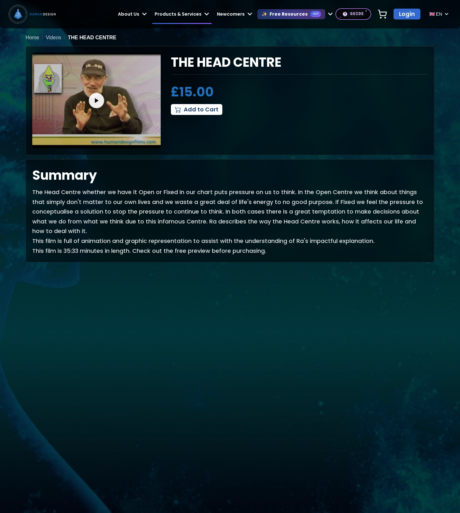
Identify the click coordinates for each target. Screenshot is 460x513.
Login (407, 14)
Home (32, 37)
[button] (96, 100)
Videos (53, 37)
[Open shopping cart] (382, 14)
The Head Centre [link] (92, 37)
